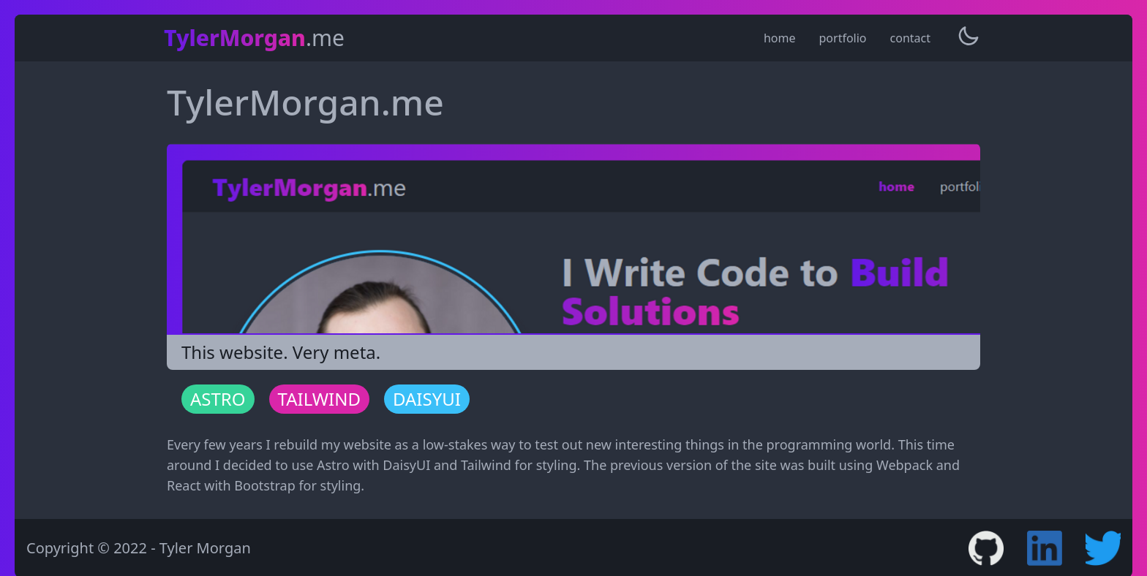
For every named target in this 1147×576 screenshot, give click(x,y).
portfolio (843, 38)
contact (910, 38)
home (780, 38)
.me (254, 38)
